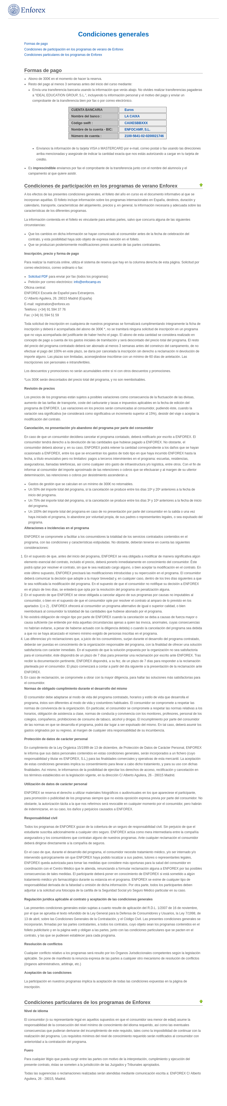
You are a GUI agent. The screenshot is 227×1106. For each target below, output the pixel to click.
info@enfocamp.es (87, 282)
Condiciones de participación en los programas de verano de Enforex (73, 49)
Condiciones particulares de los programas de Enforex (63, 55)
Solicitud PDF (38, 276)
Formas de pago (36, 44)
